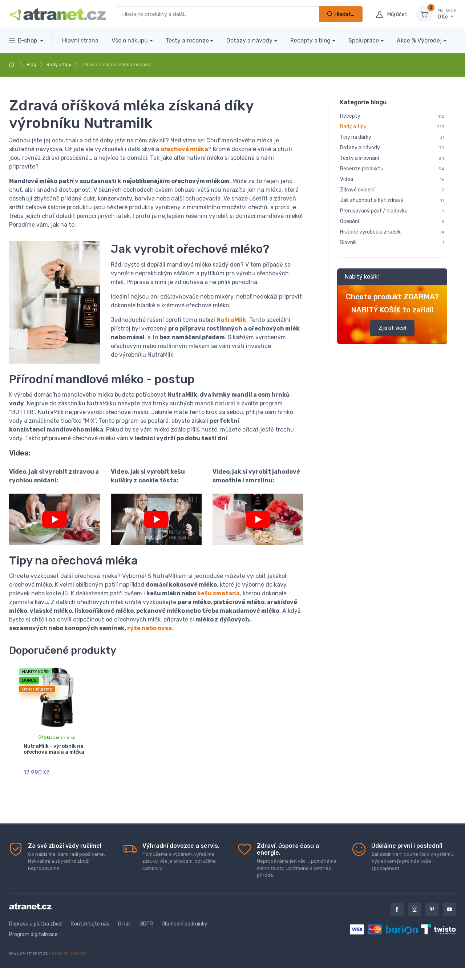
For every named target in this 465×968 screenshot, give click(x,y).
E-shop (24, 40)
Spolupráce (363, 40)
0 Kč (447, 14)
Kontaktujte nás (90, 924)
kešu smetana (218, 593)
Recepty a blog (310, 40)
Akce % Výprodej (419, 40)
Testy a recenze (187, 40)
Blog (31, 64)
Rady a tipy (58, 64)
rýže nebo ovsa (149, 628)
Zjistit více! (392, 328)
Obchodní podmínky (184, 924)
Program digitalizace (33, 934)
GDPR (146, 924)
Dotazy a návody (249, 40)
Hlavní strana (80, 40)
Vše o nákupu (130, 40)
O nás (124, 924)
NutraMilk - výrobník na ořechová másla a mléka (54, 749)
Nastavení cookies (68, 953)
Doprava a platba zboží (35, 924)
